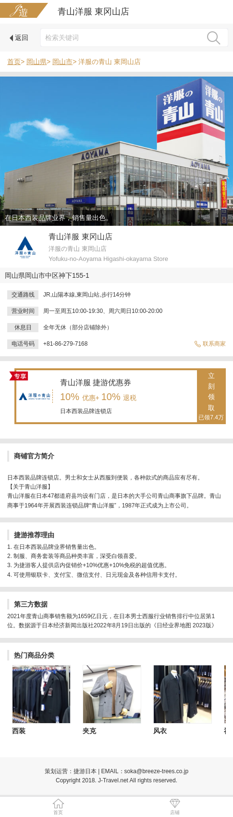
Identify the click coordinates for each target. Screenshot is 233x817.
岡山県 (36, 61)
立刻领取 (211, 397)
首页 (14, 61)
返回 (19, 37)
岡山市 (62, 61)
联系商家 (210, 343)
